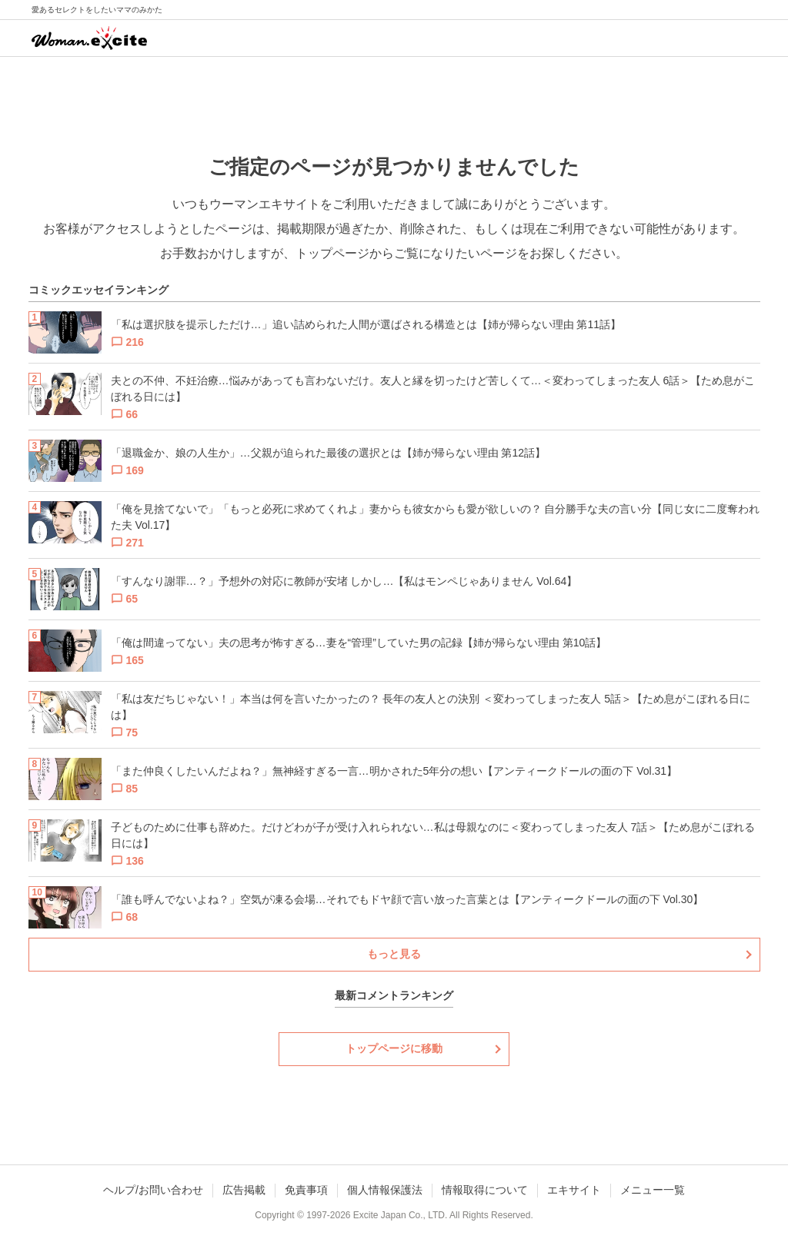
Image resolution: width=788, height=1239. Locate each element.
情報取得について (485, 1190)
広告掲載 (243, 1190)
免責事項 (306, 1190)
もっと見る (394, 954)
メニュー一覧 (652, 1190)
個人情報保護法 (384, 1190)
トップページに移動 (394, 1048)
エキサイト (574, 1190)
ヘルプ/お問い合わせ (153, 1190)
